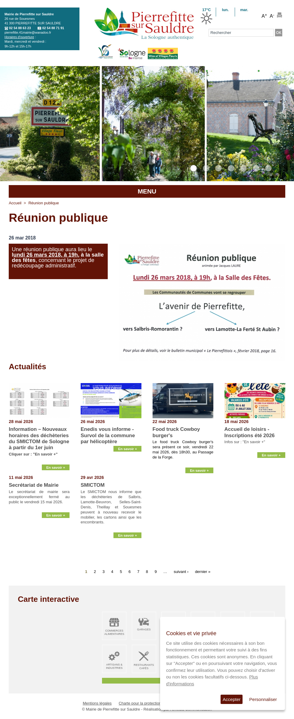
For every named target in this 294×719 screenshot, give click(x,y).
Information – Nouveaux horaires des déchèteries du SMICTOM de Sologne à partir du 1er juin (39, 438)
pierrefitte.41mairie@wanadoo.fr (28, 32)
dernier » (202, 571)
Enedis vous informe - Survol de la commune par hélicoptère (108, 435)
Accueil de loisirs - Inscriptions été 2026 (249, 432)
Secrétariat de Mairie (33, 485)
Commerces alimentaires (114, 632)
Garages (144, 629)
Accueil (15, 203)
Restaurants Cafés (144, 666)
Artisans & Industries (114, 666)
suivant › (181, 571)
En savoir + (55, 468)
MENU (147, 191)
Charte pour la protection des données (151, 703)
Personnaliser (263, 699)
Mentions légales (97, 703)
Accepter (231, 699)
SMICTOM (92, 485)
